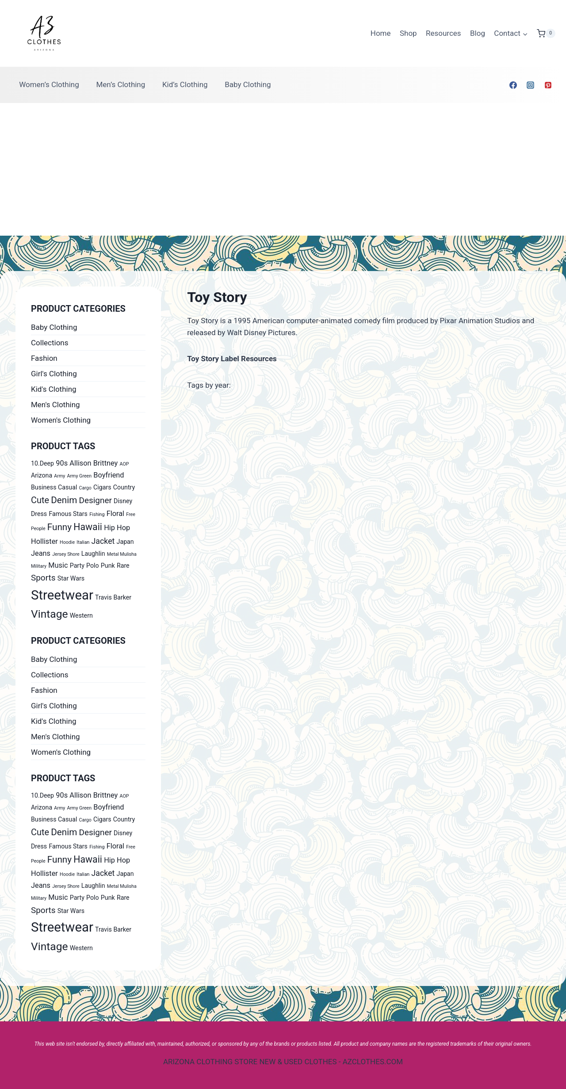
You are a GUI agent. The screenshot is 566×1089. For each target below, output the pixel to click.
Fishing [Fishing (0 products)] (96, 514)
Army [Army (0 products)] (59, 476)
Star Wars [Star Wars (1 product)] (70, 578)
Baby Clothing (248, 84)
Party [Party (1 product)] (77, 565)
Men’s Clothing (120, 84)
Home (381, 33)
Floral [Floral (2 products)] (115, 513)
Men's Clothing (55, 404)
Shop (408, 33)
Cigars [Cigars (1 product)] (102, 487)
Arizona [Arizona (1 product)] (41, 475)
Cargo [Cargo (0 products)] (85, 488)
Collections (50, 342)
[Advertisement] (283, 169)
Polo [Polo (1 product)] (92, 565)
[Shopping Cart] (546, 33)
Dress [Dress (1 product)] (39, 513)
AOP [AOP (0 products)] (124, 464)
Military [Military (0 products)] (38, 566)
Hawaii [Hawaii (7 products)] (87, 526)
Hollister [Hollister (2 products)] (44, 541)
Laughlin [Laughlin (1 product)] (93, 553)
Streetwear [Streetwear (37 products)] (62, 595)
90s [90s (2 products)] (62, 463)
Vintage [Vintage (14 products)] (49, 614)
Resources (443, 33)
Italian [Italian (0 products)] (82, 542)
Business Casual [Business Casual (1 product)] (54, 487)
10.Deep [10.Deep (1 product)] (42, 463)
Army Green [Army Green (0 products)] (79, 476)
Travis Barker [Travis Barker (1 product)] (113, 597)
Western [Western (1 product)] (81, 615)
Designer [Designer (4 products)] (95, 500)
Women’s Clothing (49, 84)
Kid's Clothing (53, 389)
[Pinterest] (547, 84)
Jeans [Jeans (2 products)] (40, 553)
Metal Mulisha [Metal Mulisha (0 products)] (122, 554)
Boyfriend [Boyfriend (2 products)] (108, 475)
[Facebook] (513, 84)
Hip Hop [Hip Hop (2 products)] (117, 527)
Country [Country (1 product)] (124, 487)
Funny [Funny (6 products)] (59, 527)
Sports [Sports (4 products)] (43, 578)
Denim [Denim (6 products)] (64, 500)
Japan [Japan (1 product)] (125, 541)
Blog (477, 33)
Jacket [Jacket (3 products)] (103, 541)
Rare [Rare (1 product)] (123, 565)
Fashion (44, 358)
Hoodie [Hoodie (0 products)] (67, 542)
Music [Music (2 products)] (58, 565)
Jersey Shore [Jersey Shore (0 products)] (65, 554)
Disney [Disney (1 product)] (123, 500)
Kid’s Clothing (185, 84)
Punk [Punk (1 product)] (108, 565)
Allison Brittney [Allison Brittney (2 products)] (93, 463)
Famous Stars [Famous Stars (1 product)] (68, 513)
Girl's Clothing (54, 373)
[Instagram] (530, 84)
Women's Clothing (61, 420)
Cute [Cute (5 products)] (40, 500)
